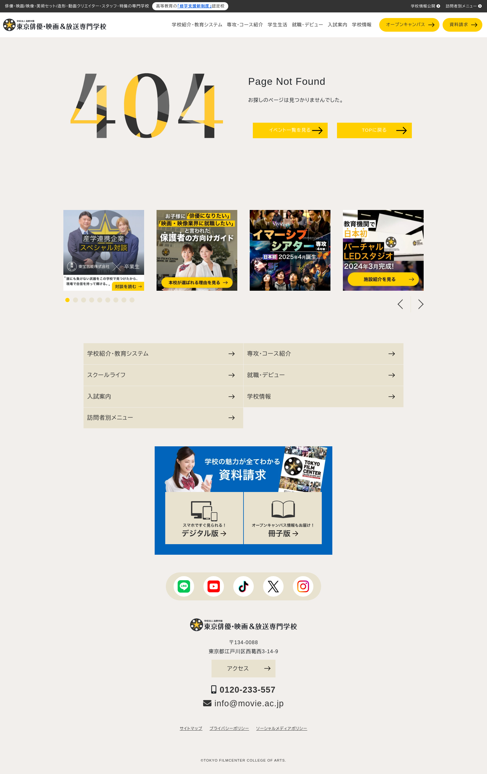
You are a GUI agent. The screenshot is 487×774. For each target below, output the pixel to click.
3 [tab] (83, 302)
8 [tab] (123, 302)
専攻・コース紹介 (245, 24)
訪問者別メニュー (464, 6)
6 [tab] (107, 302)
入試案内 (338, 24)
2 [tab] (75, 302)
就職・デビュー (307, 24)
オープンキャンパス (410, 24)
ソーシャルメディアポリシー (281, 728)
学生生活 (278, 24)
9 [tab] (132, 302)
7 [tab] (115, 302)
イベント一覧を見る (296, 130)
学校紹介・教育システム (197, 24)
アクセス (249, 668)
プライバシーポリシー (229, 728)
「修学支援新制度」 (194, 6)
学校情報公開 (425, 6)
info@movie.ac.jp (243, 703)
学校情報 (362, 24)
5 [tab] (99, 302)
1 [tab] (67, 302)
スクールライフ (161, 375)
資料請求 (463, 24)
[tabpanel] (103, 253)
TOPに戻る (384, 130)
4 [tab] (91, 302)
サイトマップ (191, 728)
